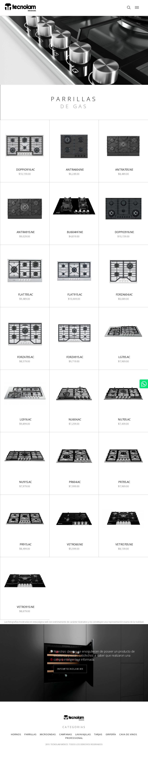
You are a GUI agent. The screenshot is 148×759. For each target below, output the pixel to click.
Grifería (111, 734)
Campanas (65, 734)
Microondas (48, 734)
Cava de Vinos (128, 734)
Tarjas (98, 734)
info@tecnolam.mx (70, 668)
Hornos (16, 734)
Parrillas (30, 734)
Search (128, 7)
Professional (74, 738)
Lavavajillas (83, 734)
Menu (137, 6)
